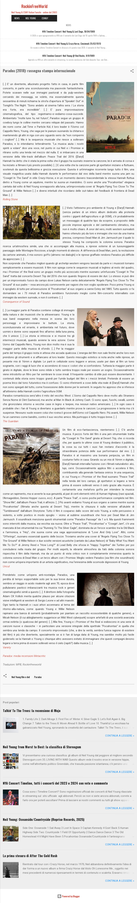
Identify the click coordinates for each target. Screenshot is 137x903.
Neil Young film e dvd (21, 677)
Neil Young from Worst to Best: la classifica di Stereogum (42, 747)
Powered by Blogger (68, 896)
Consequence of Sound (16, 301)
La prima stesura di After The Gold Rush (30, 855)
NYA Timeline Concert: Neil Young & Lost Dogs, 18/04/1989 (68, 31)
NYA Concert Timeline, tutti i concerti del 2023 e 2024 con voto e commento (55, 783)
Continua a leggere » (119, 735)
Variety (7, 647)
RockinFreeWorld (34, 6)
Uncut (6, 566)
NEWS (17, 18)
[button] (132, 71)
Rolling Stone (10, 199)
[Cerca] (132, 7)
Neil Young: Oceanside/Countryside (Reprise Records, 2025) (43, 819)
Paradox (38, 677)
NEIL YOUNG (31, 18)
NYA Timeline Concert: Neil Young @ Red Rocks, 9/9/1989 (68, 55)
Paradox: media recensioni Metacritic (24, 656)
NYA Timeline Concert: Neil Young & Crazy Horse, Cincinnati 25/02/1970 (68, 43)
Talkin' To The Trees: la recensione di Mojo (31, 710)
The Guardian (10, 421)
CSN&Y (45, 18)
